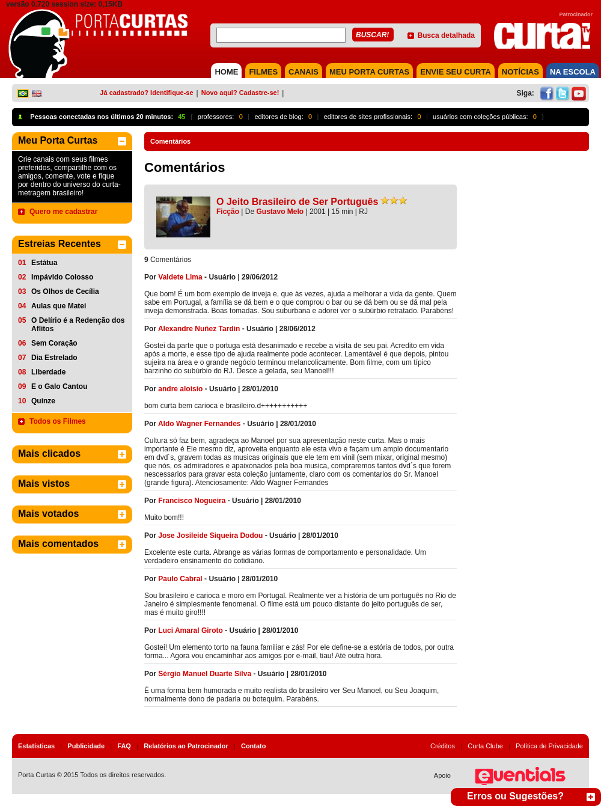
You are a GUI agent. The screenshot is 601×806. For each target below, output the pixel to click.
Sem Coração (54, 343)
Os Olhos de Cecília (65, 291)
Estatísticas (36, 746)
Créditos (442, 746)
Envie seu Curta (455, 71)
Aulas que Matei (58, 306)
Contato (253, 746)
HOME (226, 71)
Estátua (44, 262)
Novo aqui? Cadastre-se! (240, 92)
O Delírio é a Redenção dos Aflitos (77, 324)
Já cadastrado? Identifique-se (146, 92)
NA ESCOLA (573, 71)
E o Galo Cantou (59, 386)
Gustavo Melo (280, 211)
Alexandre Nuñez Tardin (199, 329)
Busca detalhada (446, 35)
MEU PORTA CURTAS (369, 71)
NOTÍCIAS (520, 71)
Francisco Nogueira (191, 500)
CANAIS (303, 71)
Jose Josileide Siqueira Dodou (210, 535)
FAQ (124, 746)
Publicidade (86, 746)
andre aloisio (180, 389)
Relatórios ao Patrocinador (186, 746)
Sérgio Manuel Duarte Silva (204, 674)
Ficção (227, 211)
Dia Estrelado (54, 357)
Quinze (43, 401)
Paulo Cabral (180, 579)
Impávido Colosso (62, 277)
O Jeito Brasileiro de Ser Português (297, 202)
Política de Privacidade (549, 746)
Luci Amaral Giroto (190, 630)
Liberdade (48, 372)
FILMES (263, 71)
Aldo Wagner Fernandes (199, 424)
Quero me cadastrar (63, 211)
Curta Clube (485, 746)
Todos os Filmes (57, 421)
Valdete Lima (180, 277)
